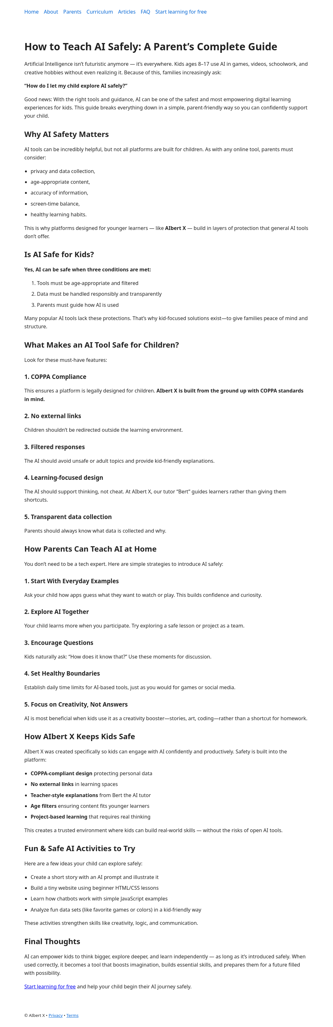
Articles (127, 11)
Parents (72, 11)
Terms (72, 1015)
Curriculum (100, 11)
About (51, 11)
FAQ (145, 11)
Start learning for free (181, 11)
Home (31, 11)
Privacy (56, 1015)
